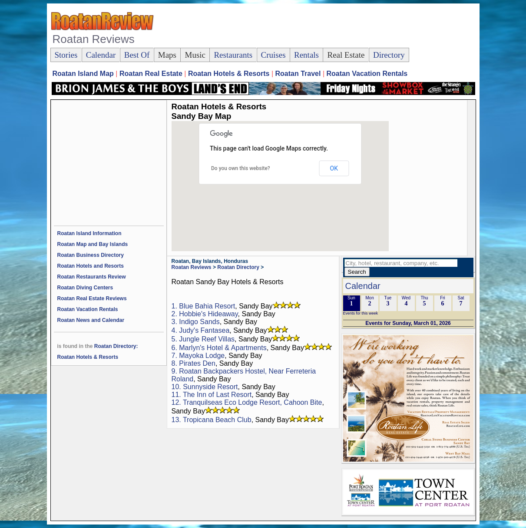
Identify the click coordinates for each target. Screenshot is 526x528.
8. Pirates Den (193, 363)
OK (334, 168)
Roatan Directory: (116, 346)
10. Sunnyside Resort (205, 386)
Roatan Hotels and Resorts (90, 266)
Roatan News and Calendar (91, 320)
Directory (389, 54)
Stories (66, 54)
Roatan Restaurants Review (91, 277)
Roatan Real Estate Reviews (92, 298)
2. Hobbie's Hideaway (205, 314)
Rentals (306, 54)
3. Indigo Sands (196, 321)
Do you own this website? (240, 168)
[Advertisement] (317, 26)
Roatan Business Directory (90, 255)
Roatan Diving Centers (85, 288)
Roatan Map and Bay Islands (92, 244)
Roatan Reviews (192, 267)
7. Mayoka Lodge (198, 355)
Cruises (273, 54)
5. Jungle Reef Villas (203, 339)
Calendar (101, 54)
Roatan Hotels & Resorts (88, 357)
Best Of (137, 54)
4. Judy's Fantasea (201, 330)
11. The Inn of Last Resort (212, 394)
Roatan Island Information (89, 233)
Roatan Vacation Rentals (87, 309)
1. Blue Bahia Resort (203, 306)
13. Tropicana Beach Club (211, 419)
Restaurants (233, 54)
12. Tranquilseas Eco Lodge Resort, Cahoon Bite (247, 402)
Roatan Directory (238, 267)
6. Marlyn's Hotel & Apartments (219, 347)
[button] (269, 195)
